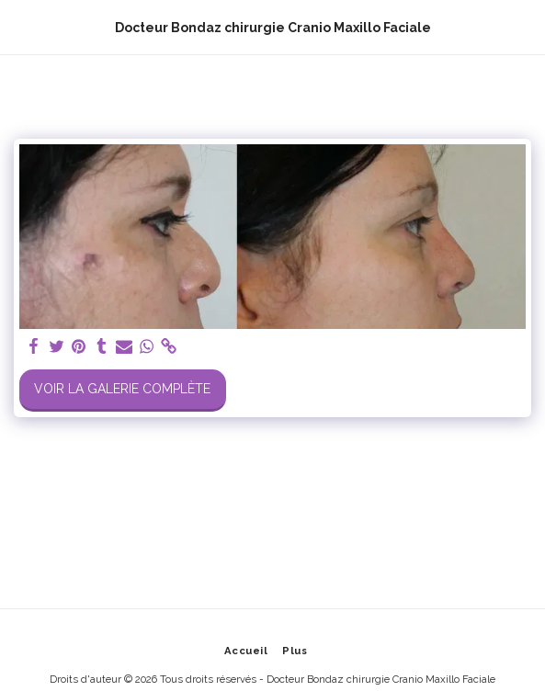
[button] (20, 26)
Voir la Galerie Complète (122, 388)
